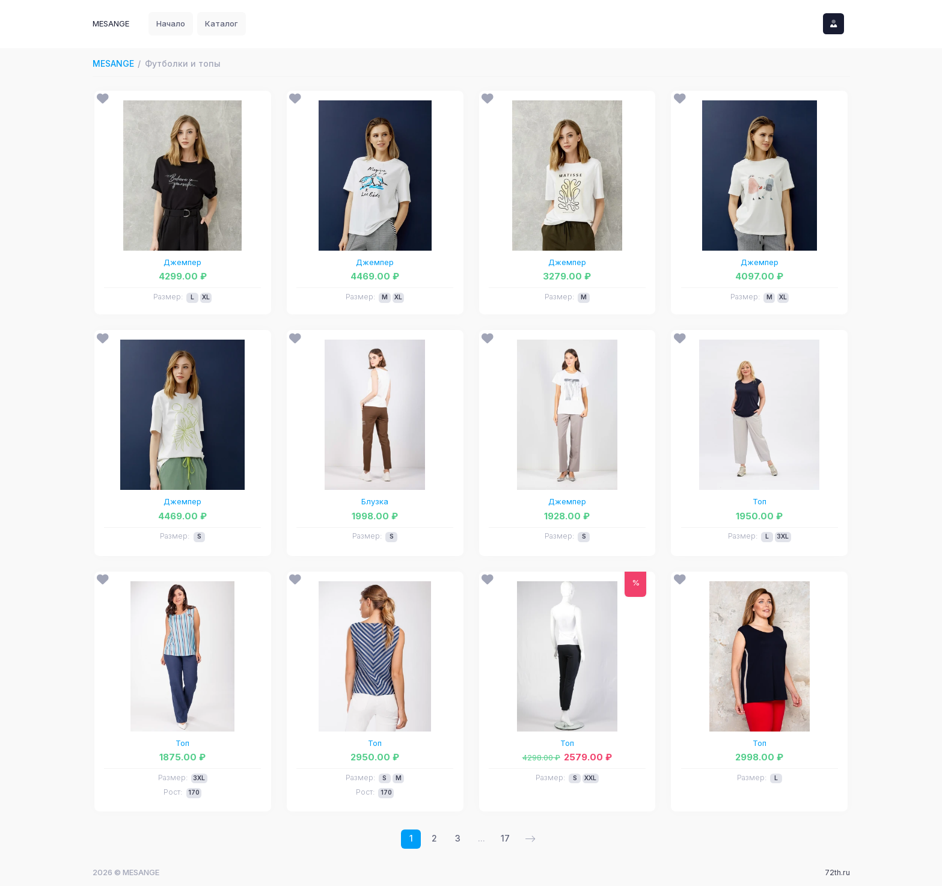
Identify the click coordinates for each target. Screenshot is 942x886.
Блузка (374, 501)
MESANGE (113, 63)
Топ (759, 501)
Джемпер (182, 262)
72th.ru (837, 872)
